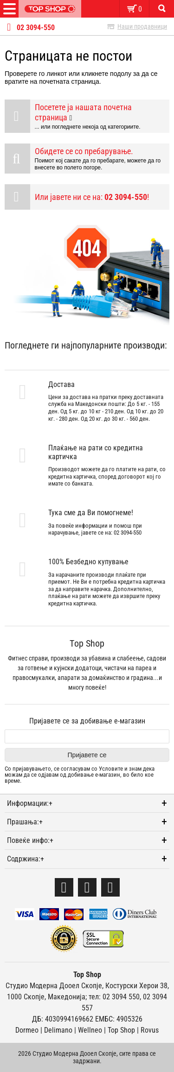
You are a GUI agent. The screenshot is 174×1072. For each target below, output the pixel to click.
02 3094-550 (36, 28)
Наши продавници (142, 26)
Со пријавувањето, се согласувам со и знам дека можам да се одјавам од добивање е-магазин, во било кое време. (80, 775)
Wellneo (90, 1030)
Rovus (150, 1030)
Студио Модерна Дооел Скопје (54, 985)
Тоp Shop (121, 1030)
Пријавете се (87, 755)
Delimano (58, 1030)
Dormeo (27, 1030)
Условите (111, 768)
